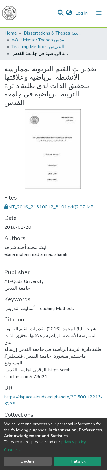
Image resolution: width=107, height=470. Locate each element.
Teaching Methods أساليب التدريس (39, 47)
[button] (69, 13)
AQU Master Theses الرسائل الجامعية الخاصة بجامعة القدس (39, 40)
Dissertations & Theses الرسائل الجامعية (52, 33)
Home (11, 33)
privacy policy (73, 442)
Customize (13, 450)
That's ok (77, 461)
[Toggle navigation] (99, 13)
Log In (82, 13)
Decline (28, 461)
